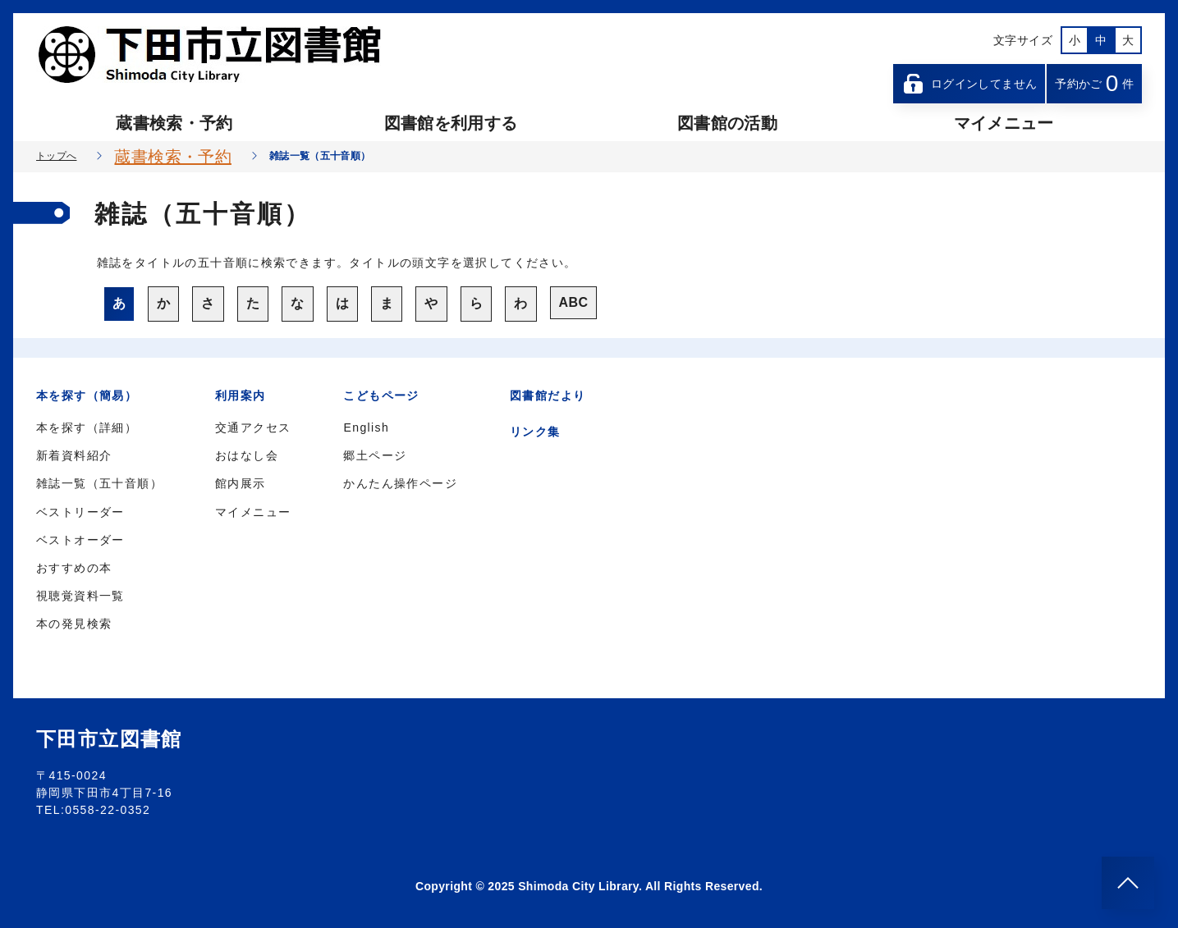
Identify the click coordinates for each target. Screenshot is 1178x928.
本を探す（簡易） (86, 395)
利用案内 (240, 395)
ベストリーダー (80, 512)
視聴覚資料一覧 (80, 595)
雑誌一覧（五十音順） (99, 483)
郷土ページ (374, 455)
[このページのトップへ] (1128, 883)
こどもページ (381, 395)
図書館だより (547, 395)
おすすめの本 (74, 567)
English (366, 427)
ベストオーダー (80, 539)
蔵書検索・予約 (174, 123)
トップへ (56, 156)
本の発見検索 (74, 623)
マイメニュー (1004, 123)
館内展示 (240, 483)
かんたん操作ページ (400, 483)
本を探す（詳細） (86, 427)
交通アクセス (253, 427)
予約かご (1094, 83)
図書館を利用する (451, 123)
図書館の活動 (727, 123)
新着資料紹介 (74, 455)
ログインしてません (969, 83)
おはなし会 (246, 455)
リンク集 (535, 431)
